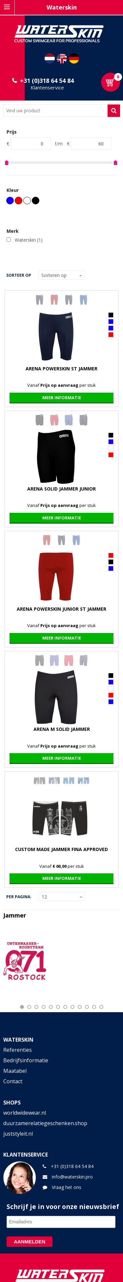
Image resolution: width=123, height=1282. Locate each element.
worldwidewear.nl (24, 1112)
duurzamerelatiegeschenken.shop (45, 1123)
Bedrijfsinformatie (25, 1060)
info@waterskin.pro (72, 1177)
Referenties (17, 1049)
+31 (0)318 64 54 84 (47, 80)
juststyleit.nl (18, 1133)
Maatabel (15, 1070)
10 (87, 1007)
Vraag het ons (66, 1187)
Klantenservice (47, 87)
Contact (12, 1081)
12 (101, 1007)
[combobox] (55, 110)
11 (94, 1007)
